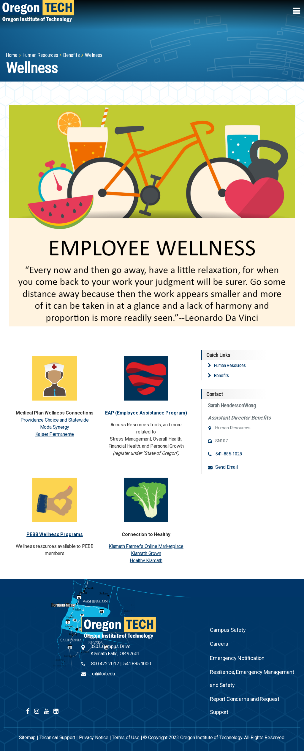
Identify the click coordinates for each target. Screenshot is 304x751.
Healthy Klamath (146, 560)
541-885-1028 (228, 454)
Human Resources (40, 55)
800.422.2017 (105, 664)
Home (11, 55)
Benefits (71, 55)
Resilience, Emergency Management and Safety (252, 678)
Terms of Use (126, 737)
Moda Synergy (54, 427)
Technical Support (57, 737)
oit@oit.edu (103, 674)
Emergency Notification (237, 658)
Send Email (226, 467)
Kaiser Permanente (54, 434)
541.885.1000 (137, 664)
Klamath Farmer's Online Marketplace (146, 546)
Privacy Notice (93, 737)
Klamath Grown (146, 553)
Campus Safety (228, 630)
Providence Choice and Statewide (54, 420)
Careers (219, 644)
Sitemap (27, 737)
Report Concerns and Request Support (244, 705)
